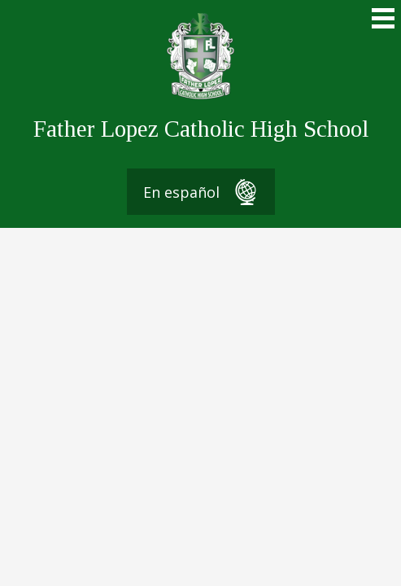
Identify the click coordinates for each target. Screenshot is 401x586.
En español (201, 192)
